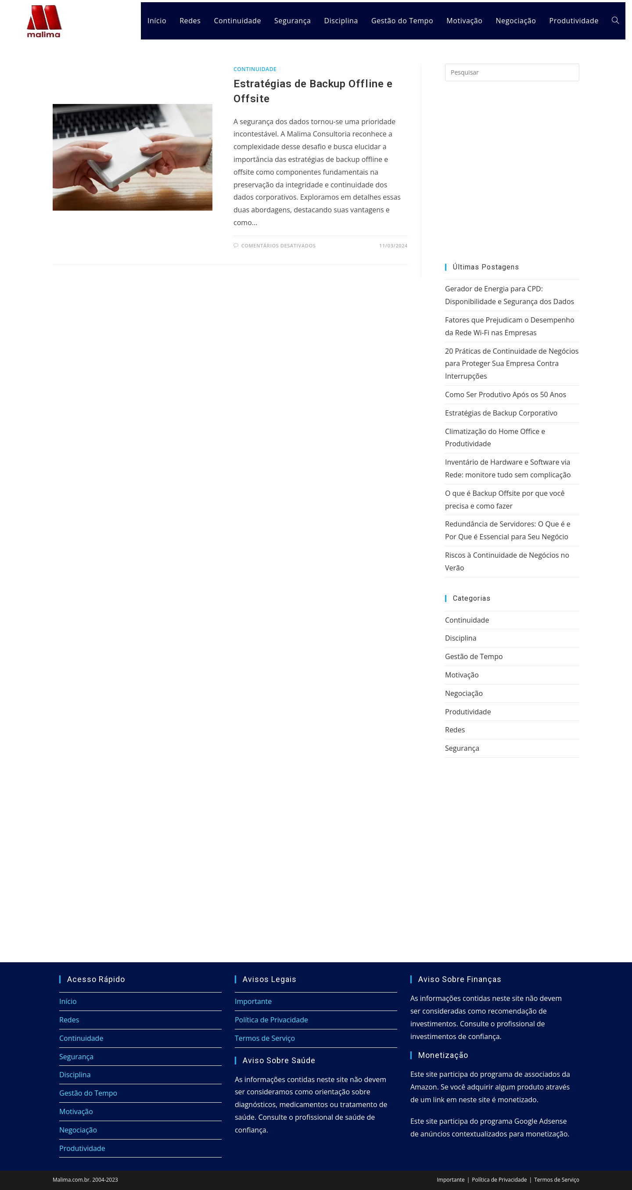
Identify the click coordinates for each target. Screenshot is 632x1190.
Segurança (462, 748)
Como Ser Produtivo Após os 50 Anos (505, 394)
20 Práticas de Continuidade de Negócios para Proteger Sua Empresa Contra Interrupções (511, 363)
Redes (455, 730)
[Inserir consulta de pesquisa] (512, 72)
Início (68, 1001)
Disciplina (461, 638)
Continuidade (254, 69)
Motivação (462, 675)
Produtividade (468, 712)
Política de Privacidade (271, 1020)
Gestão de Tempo (474, 656)
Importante (253, 1001)
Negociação (464, 693)
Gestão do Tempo (88, 1093)
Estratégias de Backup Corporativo (501, 413)
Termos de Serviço (265, 1038)
